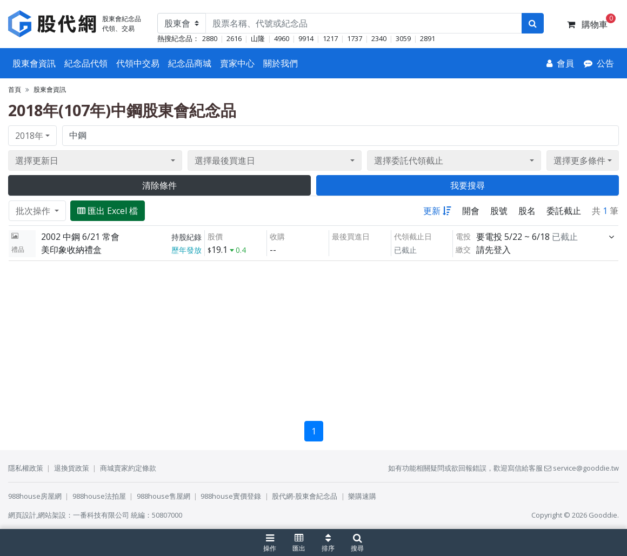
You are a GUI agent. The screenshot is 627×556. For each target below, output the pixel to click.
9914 (306, 38)
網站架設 (52, 515)
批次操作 (34, 211)
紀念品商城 (189, 63)
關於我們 (280, 63)
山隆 (258, 38)
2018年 (29, 136)
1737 (354, 38)
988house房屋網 (35, 496)
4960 (281, 38)
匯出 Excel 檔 (107, 211)
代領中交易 (137, 63)
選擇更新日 (36, 160)
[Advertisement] (313, 336)
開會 (470, 211)
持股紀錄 (186, 237)
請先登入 (493, 250)
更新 (437, 211)
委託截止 (563, 211)
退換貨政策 (71, 468)
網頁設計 (22, 515)
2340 (378, 38)
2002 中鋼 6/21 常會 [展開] (80, 237)
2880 (209, 38)
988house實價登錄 (231, 496)
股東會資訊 (34, 63)
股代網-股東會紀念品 (304, 496)
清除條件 (159, 185)
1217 (330, 38)
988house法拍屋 (99, 496)
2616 (234, 38)
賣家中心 (237, 63)
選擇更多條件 (579, 160)
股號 (499, 211)
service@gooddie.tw (581, 468)
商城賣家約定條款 (128, 468)
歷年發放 (186, 250)
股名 (527, 211)
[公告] (599, 63)
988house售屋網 (163, 496)
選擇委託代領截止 (408, 160)
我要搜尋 (467, 185)
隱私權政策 (25, 468)
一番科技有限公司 (101, 515)
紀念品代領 (86, 63)
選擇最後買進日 (225, 160)
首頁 (14, 89)
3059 (403, 38)
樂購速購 (362, 496)
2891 (427, 38)
